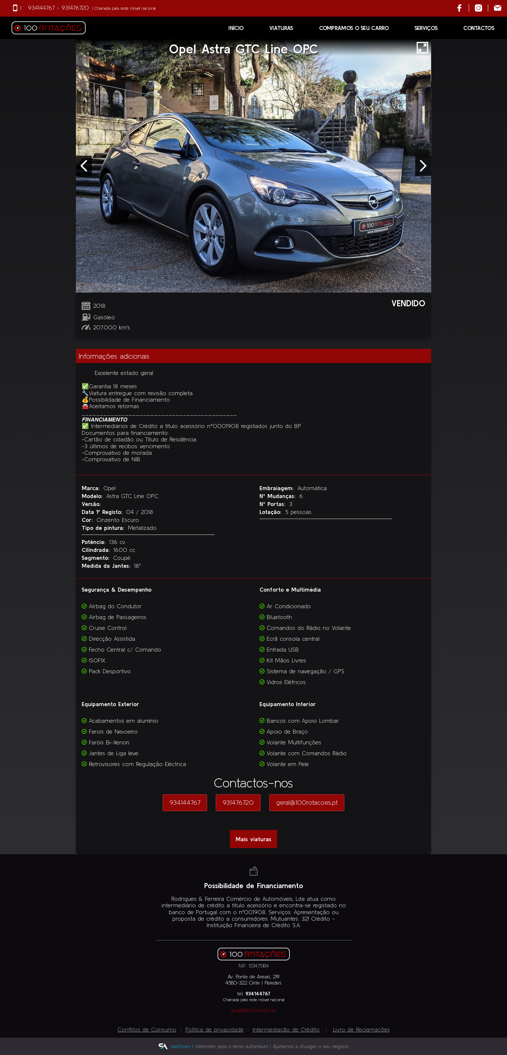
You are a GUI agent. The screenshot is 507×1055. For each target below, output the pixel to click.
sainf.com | (182, 1046)
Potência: (95, 542)
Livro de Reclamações (361, 1029)
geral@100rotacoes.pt (307, 802)
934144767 (41, 7)
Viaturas (281, 28)
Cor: (88, 519)
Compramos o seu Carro (353, 28)
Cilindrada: (97, 549)
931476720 (75, 7)
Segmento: (97, 557)
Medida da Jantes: (107, 565)
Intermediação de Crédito (286, 1029)
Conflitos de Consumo (146, 1029)
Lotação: (271, 512)
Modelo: (93, 496)
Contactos (478, 28)
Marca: (92, 488)
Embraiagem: (277, 488)
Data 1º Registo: (103, 512)
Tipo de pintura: (104, 527)
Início (235, 28)
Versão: (91, 504)
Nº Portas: (273, 504)
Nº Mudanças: (278, 496)
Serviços (425, 28)
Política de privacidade (214, 1029)
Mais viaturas (253, 839)
